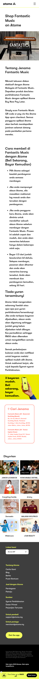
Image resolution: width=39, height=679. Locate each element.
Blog (7, 572)
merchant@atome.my (15, 624)
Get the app (14, 635)
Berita (8, 576)
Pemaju (9, 592)
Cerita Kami (11, 569)
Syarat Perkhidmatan (15, 601)
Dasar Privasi (11, 605)
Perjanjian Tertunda (14, 608)
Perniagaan (11, 588)
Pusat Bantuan (12, 579)
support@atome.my (14, 617)
